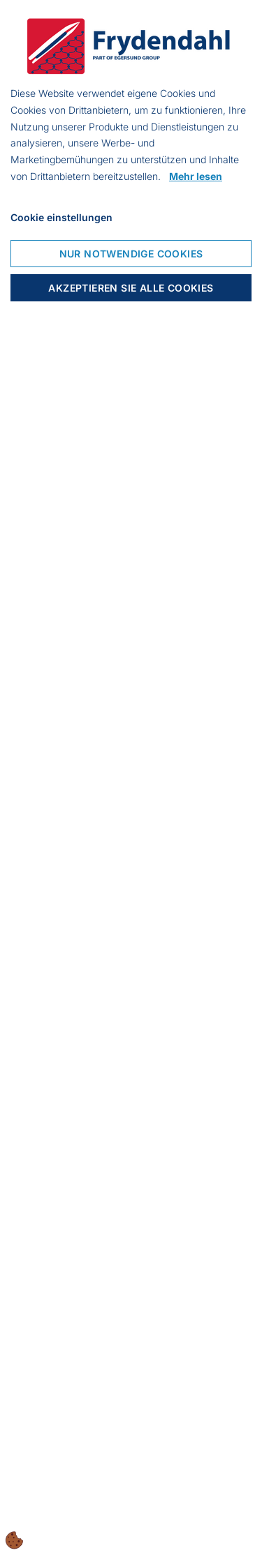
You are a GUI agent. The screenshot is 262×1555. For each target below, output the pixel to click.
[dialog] (131, 777)
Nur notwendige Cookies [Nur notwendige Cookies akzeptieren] (131, 254)
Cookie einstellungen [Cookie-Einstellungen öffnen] (61, 217)
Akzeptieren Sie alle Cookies (130, 288)
